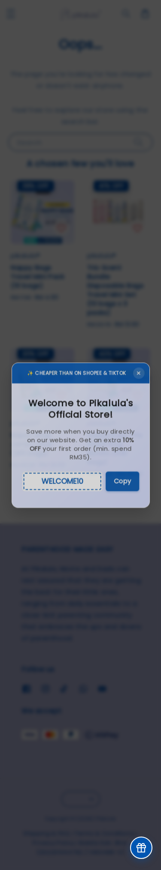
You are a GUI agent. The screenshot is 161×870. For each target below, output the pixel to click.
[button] (10, 13)
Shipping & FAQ (46, 833)
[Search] (138, 142)
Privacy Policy (54, 843)
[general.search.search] (126, 13)
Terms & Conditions (105, 833)
